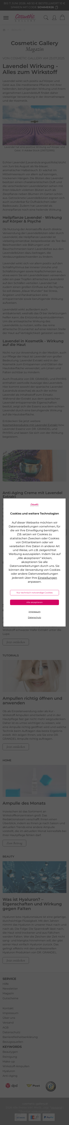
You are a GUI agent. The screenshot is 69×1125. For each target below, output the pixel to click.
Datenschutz (34, 617)
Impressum (35, 611)
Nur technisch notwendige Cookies (35, 592)
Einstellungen (47, 577)
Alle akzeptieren (34, 602)
